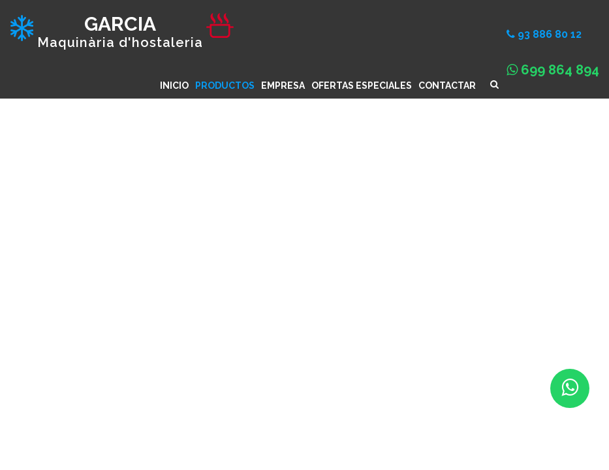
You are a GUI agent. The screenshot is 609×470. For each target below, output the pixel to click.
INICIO (174, 85)
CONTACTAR (447, 85)
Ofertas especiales (361, 85)
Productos (225, 85)
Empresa (283, 85)
